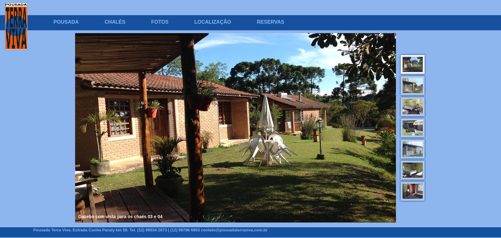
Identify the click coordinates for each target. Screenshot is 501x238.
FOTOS (159, 22)
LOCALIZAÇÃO (212, 22)
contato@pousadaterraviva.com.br (234, 230)
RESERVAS (270, 22)
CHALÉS (115, 22)
